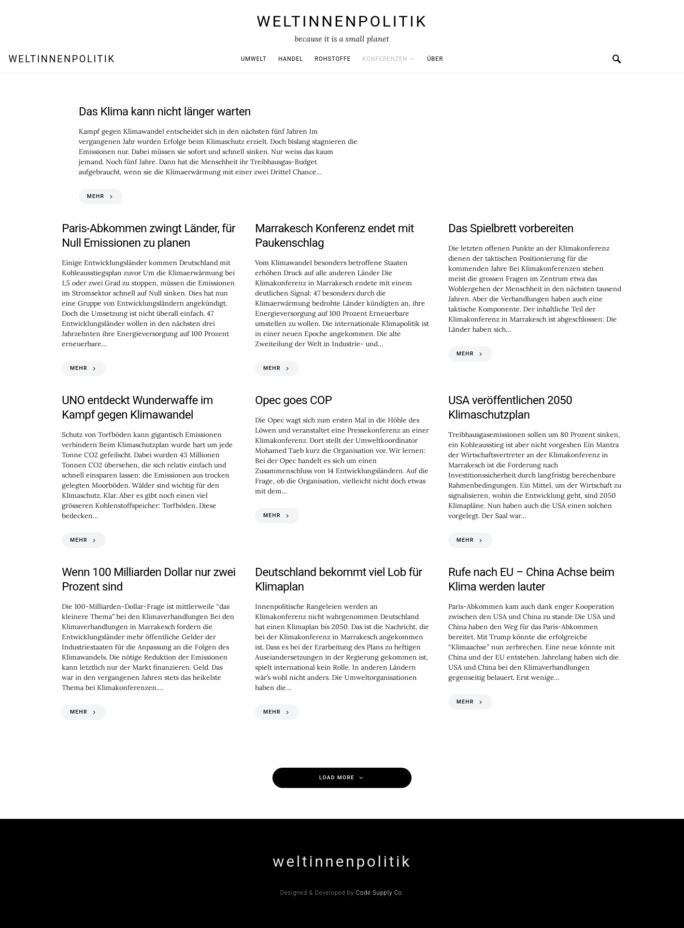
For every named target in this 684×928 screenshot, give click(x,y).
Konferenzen (384, 59)
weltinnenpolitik (342, 21)
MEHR (95, 196)
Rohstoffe (333, 59)
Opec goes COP (293, 400)
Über (435, 59)
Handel (290, 59)
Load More (337, 777)
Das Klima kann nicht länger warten (165, 111)
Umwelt (254, 59)
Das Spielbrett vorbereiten (510, 228)
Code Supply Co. (380, 892)
